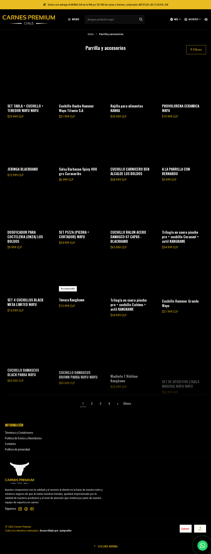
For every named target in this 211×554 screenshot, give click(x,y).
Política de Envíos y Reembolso (23, 438)
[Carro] (206, 19)
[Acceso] (192, 19)
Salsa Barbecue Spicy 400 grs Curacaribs (78, 171)
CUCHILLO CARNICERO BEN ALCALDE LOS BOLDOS (129, 171)
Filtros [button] (196, 50)
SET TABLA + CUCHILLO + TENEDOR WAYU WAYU (25, 108)
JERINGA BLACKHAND (22, 168)
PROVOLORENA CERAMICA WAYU (180, 108)
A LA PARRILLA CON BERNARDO (176, 171)
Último (127, 403)
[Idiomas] (175, 19)
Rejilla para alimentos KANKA (126, 108)
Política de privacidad (17, 449)
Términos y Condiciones (19, 432)
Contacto (10, 444)
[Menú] (73, 19)
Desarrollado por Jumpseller (56, 530)
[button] (105, 546)
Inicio (91, 34)
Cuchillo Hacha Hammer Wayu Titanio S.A (76, 108)
